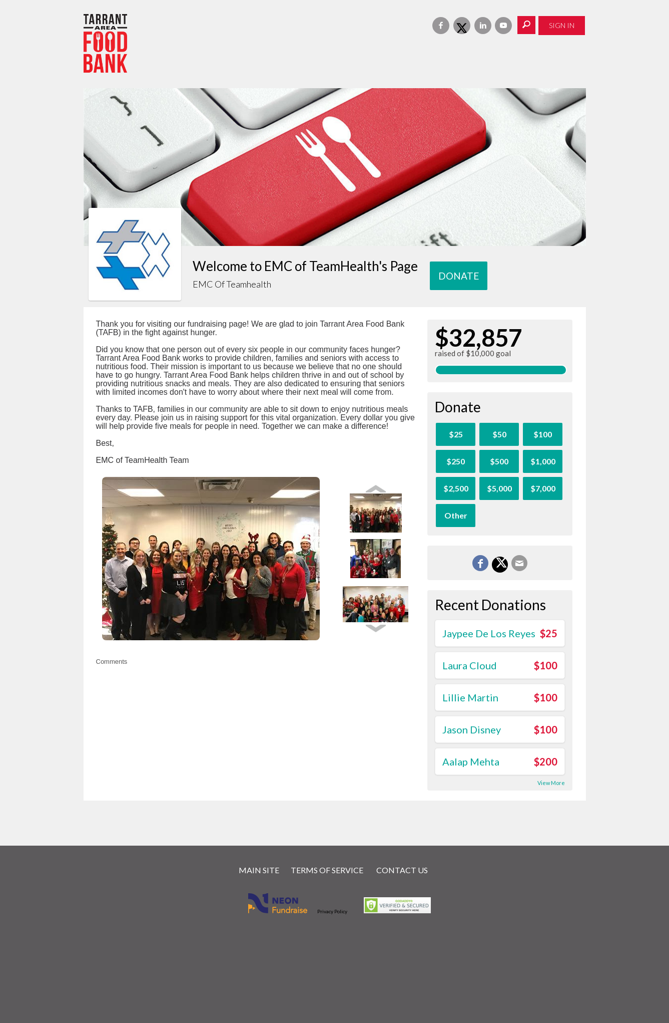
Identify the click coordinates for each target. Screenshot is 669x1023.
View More (551, 783)
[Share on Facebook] (480, 563)
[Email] (519, 563)
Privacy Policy (332, 911)
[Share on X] (500, 565)
